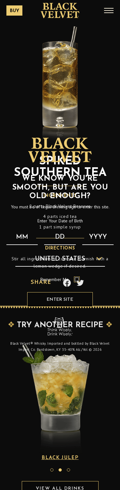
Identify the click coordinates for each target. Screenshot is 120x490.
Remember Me (60, 279)
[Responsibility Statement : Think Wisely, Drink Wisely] (60, 326)
